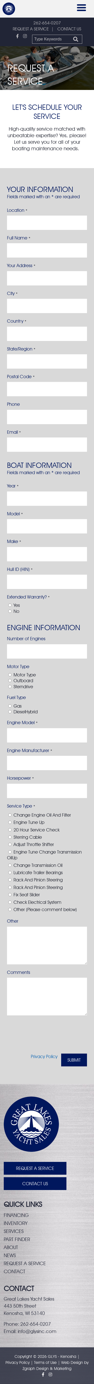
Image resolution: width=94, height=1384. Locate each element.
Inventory (16, 1223)
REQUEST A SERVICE (31, 28)
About (11, 1247)
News (10, 1255)
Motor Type (25, 674)
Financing (16, 1215)
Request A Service (35, 1168)
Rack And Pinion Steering (38, 879)
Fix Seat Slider (27, 894)
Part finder (17, 1239)
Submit (74, 1060)
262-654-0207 (47, 22)
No (16, 611)
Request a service (25, 1263)
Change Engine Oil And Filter (42, 815)
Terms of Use (45, 1362)
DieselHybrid (26, 711)
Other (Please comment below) (45, 909)
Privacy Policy (44, 1056)
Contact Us (35, 1183)
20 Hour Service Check (36, 829)
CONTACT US (69, 28)
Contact (14, 1271)
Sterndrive (23, 686)
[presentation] (45, 1037)
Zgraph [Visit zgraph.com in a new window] (29, 1368)
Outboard (23, 680)
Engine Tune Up (29, 822)
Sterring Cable (28, 837)
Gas (18, 706)
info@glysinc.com (37, 1331)
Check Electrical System (37, 902)
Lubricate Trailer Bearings (38, 872)
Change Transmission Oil (38, 865)
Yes (17, 605)
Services (14, 1231)
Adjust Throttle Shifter (34, 844)
